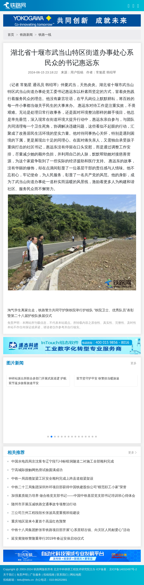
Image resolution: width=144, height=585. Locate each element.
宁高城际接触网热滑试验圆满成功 (37, 470)
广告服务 (35, 574)
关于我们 (8, 574)
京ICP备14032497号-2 (123, 569)
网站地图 (75, 574)
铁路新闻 (26, 34)
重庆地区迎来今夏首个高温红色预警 (38, 521)
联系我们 (62, 574)
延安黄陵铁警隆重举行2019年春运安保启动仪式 (47, 538)
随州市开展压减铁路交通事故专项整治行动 (43, 504)
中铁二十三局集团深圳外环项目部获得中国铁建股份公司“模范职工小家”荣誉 (68, 487)
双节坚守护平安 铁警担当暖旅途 (97, 378)
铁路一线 (44, 34)
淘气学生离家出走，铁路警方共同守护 (36, 310)
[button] (48, 436)
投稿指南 (48, 574)
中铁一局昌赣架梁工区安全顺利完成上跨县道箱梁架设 (52, 478)
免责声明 (22, 574)
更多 (134, 363)
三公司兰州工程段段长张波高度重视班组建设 (45, 513)
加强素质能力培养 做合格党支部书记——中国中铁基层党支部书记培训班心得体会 (73, 495)
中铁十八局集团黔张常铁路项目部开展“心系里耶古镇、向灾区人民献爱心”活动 (70, 530)
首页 (11, 34)
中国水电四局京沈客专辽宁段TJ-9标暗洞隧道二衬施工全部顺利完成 (62, 461)
